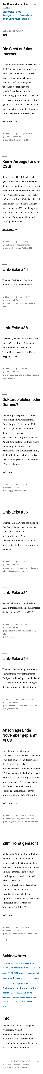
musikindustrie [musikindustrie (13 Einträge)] (6, 984)
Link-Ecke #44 (15, 269)
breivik (7, 303)
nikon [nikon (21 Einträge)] (14, 984)
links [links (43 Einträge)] (10, 978)
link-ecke (34, 568)
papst (36, 303)
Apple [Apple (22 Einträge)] (8, 963)
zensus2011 (25, 571)
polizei (20, 822)
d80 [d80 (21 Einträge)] (26, 963)
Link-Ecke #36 (15, 512)
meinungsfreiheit (13, 571)
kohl (15, 934)
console (18, 303)
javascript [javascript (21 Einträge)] (22, 973)
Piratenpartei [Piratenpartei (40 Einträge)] (8, 988)
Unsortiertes (17, 137)
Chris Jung (9, 134)
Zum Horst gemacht (20, 843)
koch (11, 934)
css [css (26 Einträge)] (22, 963)
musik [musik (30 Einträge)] (38, 979)
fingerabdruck (20, 375)
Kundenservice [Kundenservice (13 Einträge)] (31, 973)
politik (26, 140)
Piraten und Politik (12, 245)
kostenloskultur (22, 631)
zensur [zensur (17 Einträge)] (4, 1006)
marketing (20, 140)
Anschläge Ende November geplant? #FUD (19, 735)
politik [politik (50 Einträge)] (5, 992)
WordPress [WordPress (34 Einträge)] (27, 1002)
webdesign (36, 375)
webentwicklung (8, 378)
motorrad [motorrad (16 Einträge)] (32, 979)
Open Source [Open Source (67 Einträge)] (24, 983)
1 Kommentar (10, 637)
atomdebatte (14, 568)
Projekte (25, 15)
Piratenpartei (13, 709)
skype (28, 375)
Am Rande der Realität (15, 4)
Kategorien (8, 15)
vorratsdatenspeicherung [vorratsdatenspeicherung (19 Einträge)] (29, 997)
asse (7, 568)
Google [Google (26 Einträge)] (37, 968)
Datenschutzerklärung (22, 1064)
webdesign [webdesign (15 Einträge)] (5, 1002)
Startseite (8, 11)
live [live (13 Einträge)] (22, 979)
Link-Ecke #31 (15, 592)
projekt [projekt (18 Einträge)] (12, 993)
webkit (5, 306)
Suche (25, 18)
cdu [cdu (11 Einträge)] (20, 963)
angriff (7, 375)
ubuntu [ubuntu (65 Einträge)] (28, 992)
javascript (29, 303)
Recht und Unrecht (27, 819)
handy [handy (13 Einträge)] (4, 973)
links (4, 571)
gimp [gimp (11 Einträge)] (32, 968)
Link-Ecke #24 (15, 658)
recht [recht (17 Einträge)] (17, 993)
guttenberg (16, 491)
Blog (18, 11)
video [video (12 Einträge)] (17, 997)
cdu (6, 140)
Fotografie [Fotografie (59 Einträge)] (22, 967)
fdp (10, 491)
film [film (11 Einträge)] (10, 968)
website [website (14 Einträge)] (12, 1002)
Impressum (26, 1067)
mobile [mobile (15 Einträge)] (26, 979)
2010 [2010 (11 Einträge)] (3, 963)
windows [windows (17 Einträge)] (18, 1002)
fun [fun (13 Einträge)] (29, 968)
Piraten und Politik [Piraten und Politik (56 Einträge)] (26, 988)
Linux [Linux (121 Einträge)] (16, 978)
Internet (8, 137)
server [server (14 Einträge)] (21, 993)
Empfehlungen (11, 18)
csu (10, 248)
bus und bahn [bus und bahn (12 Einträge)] (14, 963)
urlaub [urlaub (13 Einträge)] (14, 997)
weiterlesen (8, 121)
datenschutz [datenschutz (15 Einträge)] (32, 963)
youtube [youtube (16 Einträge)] (35, 1002)
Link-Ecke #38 (15, 327)
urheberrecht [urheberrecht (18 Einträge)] (6, 997)
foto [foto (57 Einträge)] (13, 967)
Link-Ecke (16, 300)
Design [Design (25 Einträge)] (5, 968)
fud (10, 822)
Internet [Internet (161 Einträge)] (12, 973)
